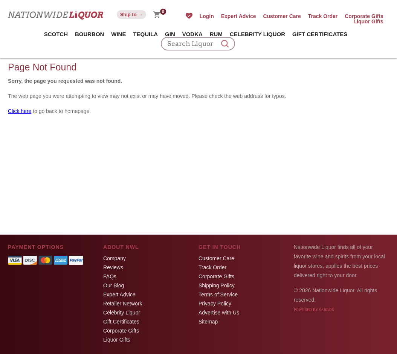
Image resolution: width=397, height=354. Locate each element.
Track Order (323, 16)
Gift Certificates (319, 34)
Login (207, 16)
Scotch (56, 34)
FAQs (109, 276)
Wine (118, 34)
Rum (216, 34)
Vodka (192, 34)
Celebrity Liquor (257, 34)
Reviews (113, 267)
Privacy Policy (214, 303)
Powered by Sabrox (314, 310)
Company (114, 258)
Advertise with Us (218, 312)
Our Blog (113, 285)
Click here (19, 111)
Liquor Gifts (368, 21)
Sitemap (208, 321)
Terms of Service (218, 294)
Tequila (145, 34)
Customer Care (282, 16)
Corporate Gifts (364, 16)
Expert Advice (238, 16)
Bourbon (89, 34)
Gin (170, 34)
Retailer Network (122, 303)
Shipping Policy (216, 285)
